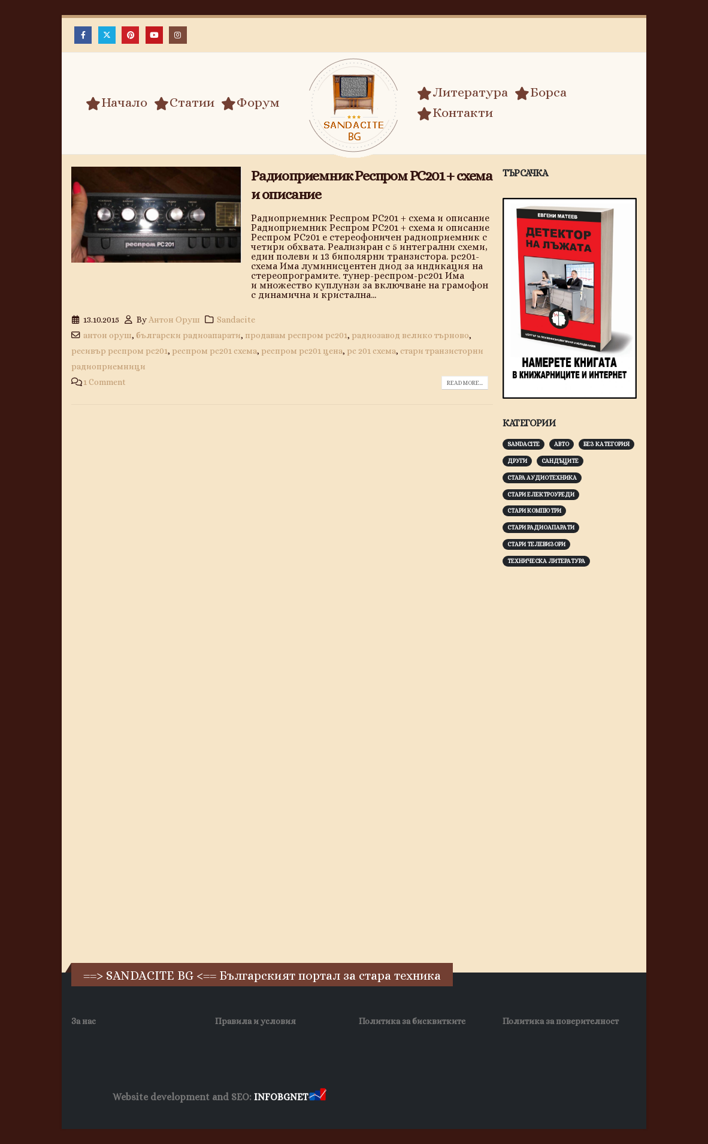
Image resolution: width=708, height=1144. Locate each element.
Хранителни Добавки (371, 1097)
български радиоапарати (188, 335)
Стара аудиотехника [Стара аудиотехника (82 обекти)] (542, 477)
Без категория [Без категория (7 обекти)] (606, 444)
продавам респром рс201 (296, 335)
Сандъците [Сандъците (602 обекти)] (560, 460)
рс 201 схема (371, 351)
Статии (184, 102)
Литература (462, 92)
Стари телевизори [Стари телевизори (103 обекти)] (536, 544)
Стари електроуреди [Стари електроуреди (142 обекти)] (540, 494)
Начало (116, 102)
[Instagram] (177, 35)
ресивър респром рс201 (119, 351)
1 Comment (104, 382)
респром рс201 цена (302, 351)
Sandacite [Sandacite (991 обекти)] (523, 444)
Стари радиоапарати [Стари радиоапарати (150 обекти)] (540, 527)
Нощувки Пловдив (552, 1097)
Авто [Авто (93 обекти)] (561, 444)
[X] (107, 35)
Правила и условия (255, 1021)
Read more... (465, 383)
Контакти (455, 113)
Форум (250, 102)
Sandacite (236, 319)
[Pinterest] (130, 35)
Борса (541, 92)
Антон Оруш (174, 319)
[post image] (156, 215)
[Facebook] (83, 35)
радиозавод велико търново (410, 335)
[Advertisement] (592, 763)
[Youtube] (154, 35)
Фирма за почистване (464, 1097)
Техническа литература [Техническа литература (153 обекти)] (546, 561)
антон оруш (107, 335)
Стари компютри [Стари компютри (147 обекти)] (534, 510)
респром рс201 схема (214, 351)
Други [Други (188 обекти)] (517, 460)
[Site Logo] (354, 105)
